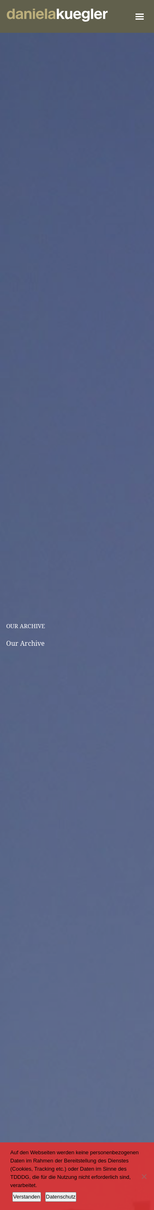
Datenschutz (61, 1197)
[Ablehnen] (144, 1176)
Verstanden (26, 1197)
